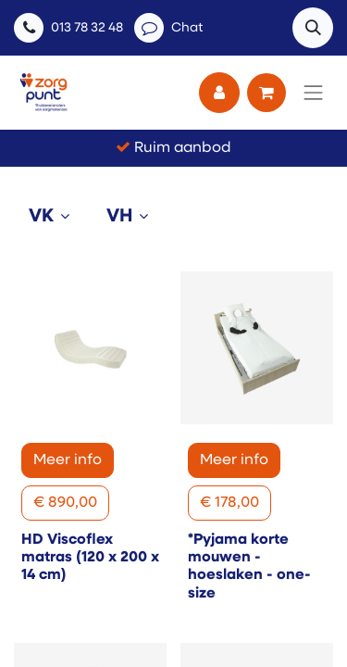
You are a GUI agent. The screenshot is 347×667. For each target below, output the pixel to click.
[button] (312, 27)
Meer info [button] (67, 460)
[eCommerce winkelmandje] (266, 92)
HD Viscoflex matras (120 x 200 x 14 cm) (90, 558)
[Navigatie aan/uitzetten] (313, 92)
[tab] (53, 216)
